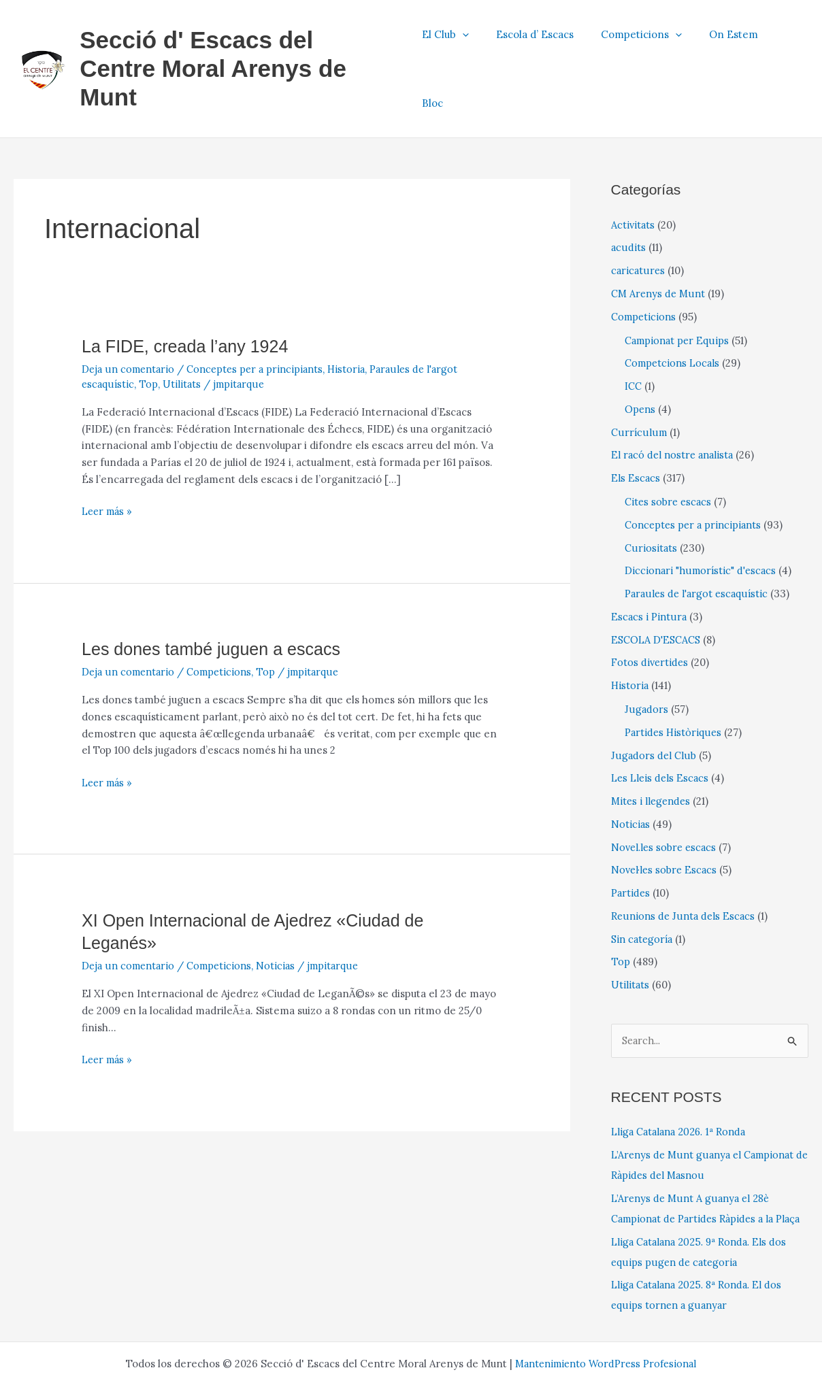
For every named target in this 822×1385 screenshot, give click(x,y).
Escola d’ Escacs (547, 39)
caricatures (638, 210)
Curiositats (651, 488)
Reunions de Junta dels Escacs (684, 856)
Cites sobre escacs (670, 441)
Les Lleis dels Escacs (661, 718)
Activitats (633, 164)
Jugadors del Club (653, 695)
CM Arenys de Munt (659, 233)
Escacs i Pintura (649, 556)
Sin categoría (643, 879)
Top (149, 324)
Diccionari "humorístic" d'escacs (703, 510)
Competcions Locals (674, 303)
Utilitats (182, 324)
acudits (628, 187)
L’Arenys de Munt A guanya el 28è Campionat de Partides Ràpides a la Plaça (697, 1159)
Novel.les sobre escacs (666, 787)
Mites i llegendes (652, 741)
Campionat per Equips (679, 280)
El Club (464, 39)
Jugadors (646, 649)
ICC (634, 326)
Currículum (638, 372)
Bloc (787, 39)
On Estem (732, 39)
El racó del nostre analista (674, 394)
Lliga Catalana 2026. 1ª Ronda (682, 1072)
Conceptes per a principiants (262, 309)
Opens (641, 349)
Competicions (646, 39)
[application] (481, 39)
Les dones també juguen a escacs (216, 589)
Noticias (283, 905)
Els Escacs (636, 418)
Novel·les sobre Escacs (666, 809)
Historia (357, 309)
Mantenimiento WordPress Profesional (606, 1324)
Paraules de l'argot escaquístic (698, 533)
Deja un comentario (130, 309)
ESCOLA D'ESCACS (658, 579)
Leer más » (109, 452)
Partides (631, 833)
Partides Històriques (674, 672)
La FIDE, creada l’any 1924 (189, 286)
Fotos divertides (650, 602)
